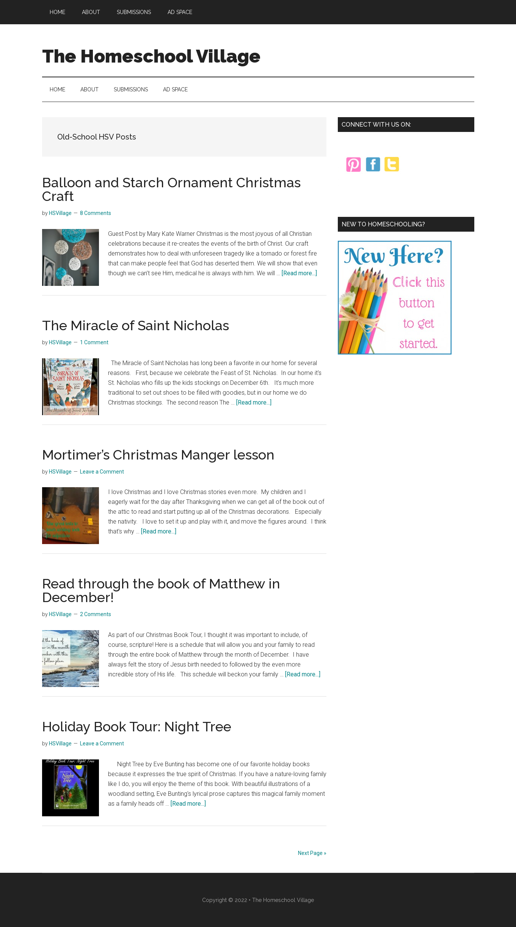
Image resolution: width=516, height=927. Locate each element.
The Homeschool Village (151, 56)
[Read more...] (299, 273)
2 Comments (95, 614)
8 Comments (95, 213)
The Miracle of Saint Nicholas (135, 325)
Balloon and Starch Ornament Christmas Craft (171, 189)
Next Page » (312, 853)
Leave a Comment (102, 472)
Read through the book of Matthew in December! (161, 590)
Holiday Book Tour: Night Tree (136, 726)
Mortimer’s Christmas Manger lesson (158, 455)
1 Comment (94, 342)
